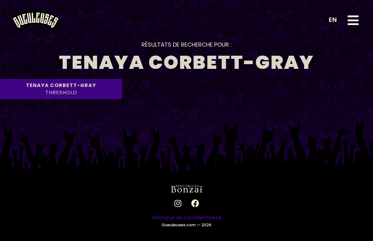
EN (333, 19)
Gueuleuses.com (179, 225)
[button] (353, 20)
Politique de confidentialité (187, 217)
